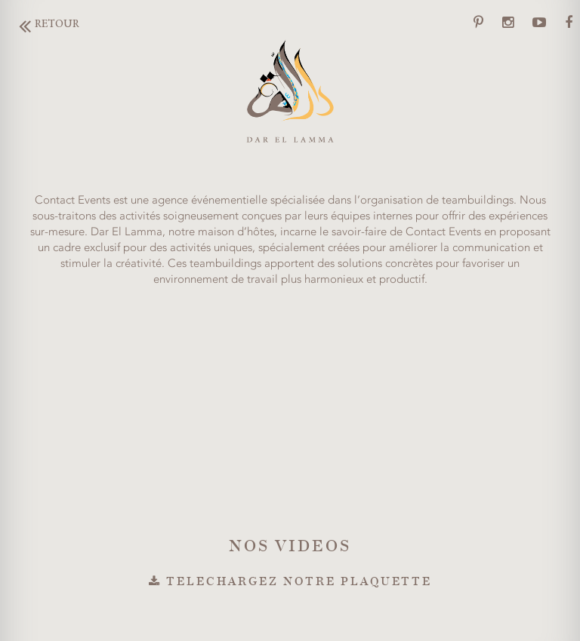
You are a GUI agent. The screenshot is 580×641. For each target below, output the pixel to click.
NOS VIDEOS (290, 544)
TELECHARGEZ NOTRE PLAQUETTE (290, 580)
